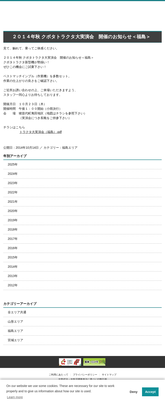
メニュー (159, 8)
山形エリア (15, 321)
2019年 (13, 220)
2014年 (13, 266)
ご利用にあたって (58, 374)
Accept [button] (150, 392)
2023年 (13, 183)
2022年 (13, 192)
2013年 (13, 276)
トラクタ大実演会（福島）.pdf (40, 132)
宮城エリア (15, 340)
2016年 (13, 248)
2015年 (13, 257)
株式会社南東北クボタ (32, 8)
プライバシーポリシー (85, 374)
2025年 (13, 164)
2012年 (13, 285)
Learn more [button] (15, 397)
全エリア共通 (17, 312)
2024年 (13, 173)
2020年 (13, 211)
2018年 (13, 229)
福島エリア (15, 331)
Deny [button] (133, 392)
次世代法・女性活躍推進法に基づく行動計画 (82, 379)
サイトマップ (109, 374)
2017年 (13, 238)
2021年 (13, 201)
